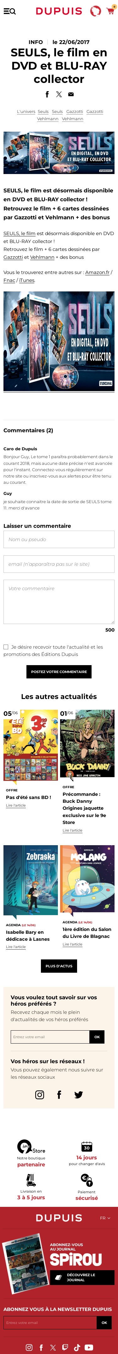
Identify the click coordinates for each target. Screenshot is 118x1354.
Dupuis (59, 11)
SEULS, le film (19, 233)
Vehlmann (48, 118)
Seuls (43, 111)
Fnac (9, 280)
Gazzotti (74, 111)
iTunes (26, 280)
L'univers (26, 111)
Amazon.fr (97, 272)
